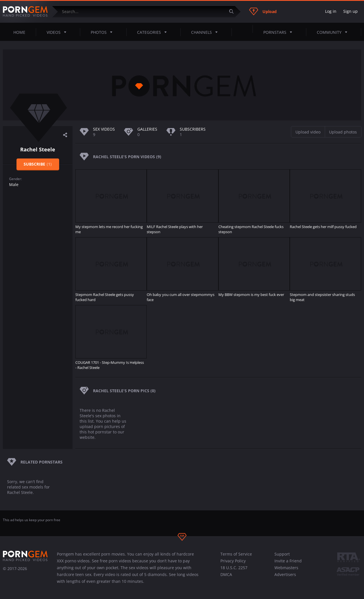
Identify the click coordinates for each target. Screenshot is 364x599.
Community (334, 32)
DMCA (226, 574)
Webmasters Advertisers (286, 571)
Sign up (350, 11)
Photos (103, 32)
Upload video (307, 132)
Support (282, 554)
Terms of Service (236, 554)
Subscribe (38, 164)
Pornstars (279, 32)
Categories (153, 32)
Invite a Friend (288, 560)
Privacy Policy (233, 560)
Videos (58, 32)
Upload (263, 11)
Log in (330, 11)
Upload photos (343, 132)
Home (19, 32)
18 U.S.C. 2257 (233, 567)
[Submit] (233, 11)
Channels (206, 32)
